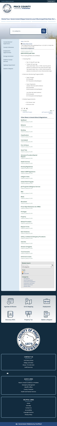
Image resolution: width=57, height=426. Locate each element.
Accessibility (28, 410)
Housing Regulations (27, 166)
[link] (51, 1)
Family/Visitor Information (29, 283)
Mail (22, 191)
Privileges (23, 211)
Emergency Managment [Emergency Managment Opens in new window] (28, 385)
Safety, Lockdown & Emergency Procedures (33, 236)
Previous (27, 111)
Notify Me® (26, 273)
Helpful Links (28, 400)
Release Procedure (26, 221)
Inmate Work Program (27, 181)
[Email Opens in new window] (27, 109)
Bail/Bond (23, 120)
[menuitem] (10, 42)
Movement (24, 201)
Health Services (25, 161)
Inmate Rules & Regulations (29, 281)
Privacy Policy (28, 414)
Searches (23, 241)
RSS (24, 272)
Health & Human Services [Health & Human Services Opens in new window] (7, 60)
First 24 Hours (25, 145)
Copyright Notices (29, 412)
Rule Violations (25, 231)
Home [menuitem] (3, 19)
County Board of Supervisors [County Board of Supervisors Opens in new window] (7, 42)
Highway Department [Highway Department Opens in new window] (9, 65)
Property (23, 216)
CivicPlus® (38, 424)
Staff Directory (28, 367)
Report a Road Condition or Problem (29, 382)
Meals (22, 196)
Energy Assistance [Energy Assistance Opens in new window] (8, 56)
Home (22, 41)
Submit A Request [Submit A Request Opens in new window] (8, 68)
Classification (25, 135)
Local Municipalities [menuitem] (40, 19)
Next (46, 112)
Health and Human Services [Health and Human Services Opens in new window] (28, 391)
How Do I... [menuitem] (52, 19)
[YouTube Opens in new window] (7, 373)
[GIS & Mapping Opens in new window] (28, 302)
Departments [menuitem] (26, 19)
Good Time (24, 150)
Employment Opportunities (7, 51)
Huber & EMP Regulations (28, 171)
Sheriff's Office (28, 387)
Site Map (28, 405)
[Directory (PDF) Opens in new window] (10, 315)
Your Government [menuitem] (13, 19)
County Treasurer (28, 389)
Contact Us (28, 408)
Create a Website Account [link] (7, 1)
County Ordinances (8, 47)
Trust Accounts (25, 251)
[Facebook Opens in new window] (22, 109)
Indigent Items (25, 176)
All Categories (27, 278)
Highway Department (28, 284)
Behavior (23, 125)
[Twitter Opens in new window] (24, 109)
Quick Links (28, 379)
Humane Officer (27, 286)
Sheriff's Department (28, 280)
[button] (43, 31)
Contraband (24, 140)
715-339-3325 (30, 365)
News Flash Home (27, 43)
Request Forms (25, 226)
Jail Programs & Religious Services (30, 186)
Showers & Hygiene (26, 246)
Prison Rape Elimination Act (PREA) (31, 206)
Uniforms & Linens (26, 256)
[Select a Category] (37, 267)
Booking (23, 130)
